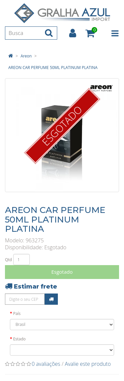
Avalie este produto (88, 363)
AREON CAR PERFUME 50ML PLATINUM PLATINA (53, 67)
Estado (19, 339)
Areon (26, 56)
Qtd (8, 259)
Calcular (51, 299)
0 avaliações (46, 363)
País (17, 313)
